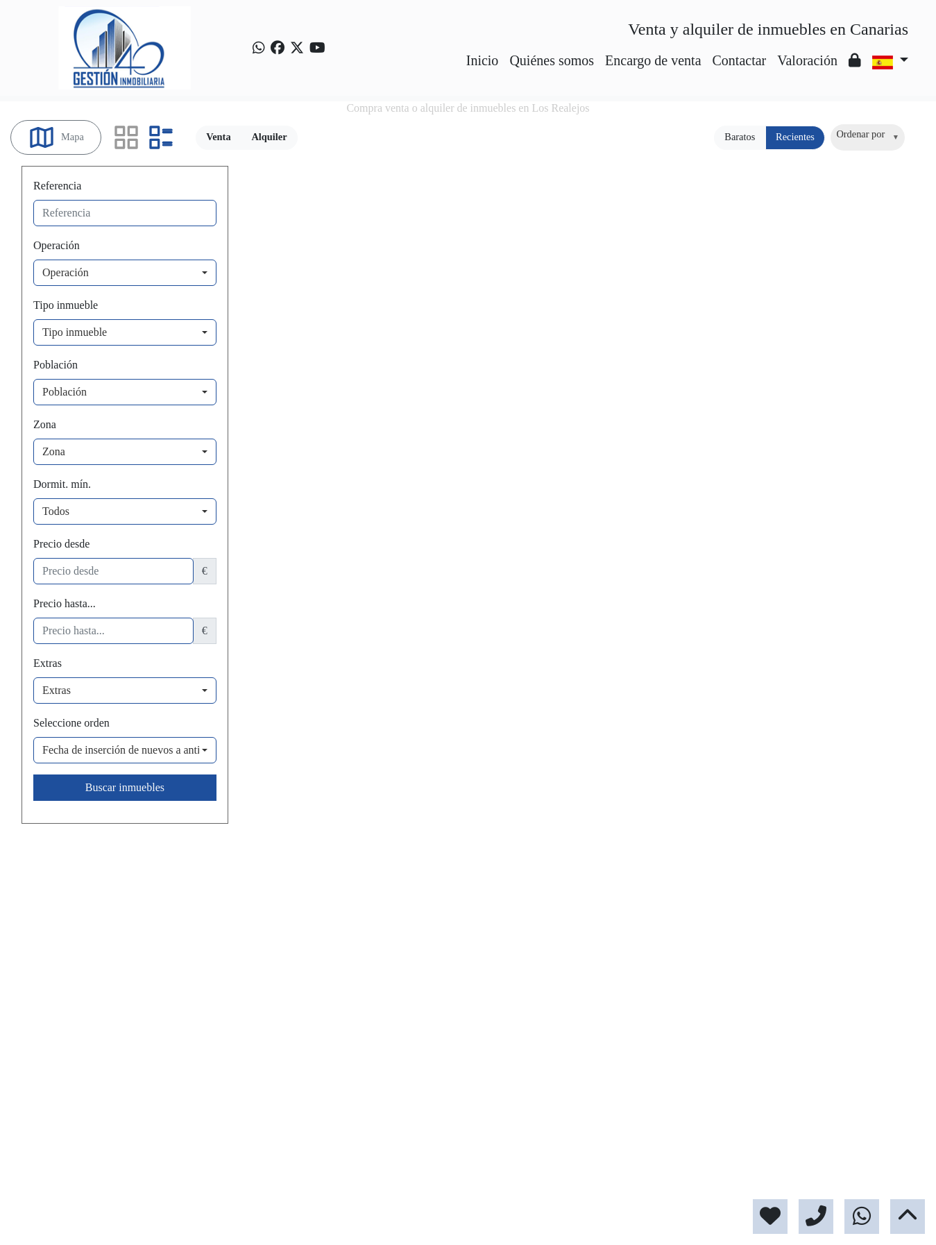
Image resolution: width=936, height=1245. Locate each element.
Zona (44, 424)
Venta (218, 136)
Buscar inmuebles (124, 787)
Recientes (795, 136)
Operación (56, 245)
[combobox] (868, 137)
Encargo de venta (653, 60)
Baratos (739, 136)
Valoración (807, 60)
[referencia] (124, 213)
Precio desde (61, 544)
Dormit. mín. (62, 484)
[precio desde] (113, 571)
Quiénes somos (551, 60)
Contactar (740, 60)
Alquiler (269, 136)
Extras (47, 663)
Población (55, 365)
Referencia (57, 186)
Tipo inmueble (65, 305)
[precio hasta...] (113, 631)
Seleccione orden (71, 723)
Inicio (482, 60)
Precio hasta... (64, 603)
